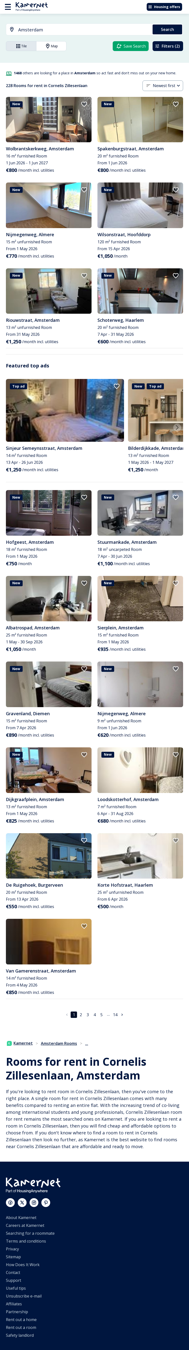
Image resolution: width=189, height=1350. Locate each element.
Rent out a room (21, 1327)
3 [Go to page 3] (88, 1014)
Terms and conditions (26, 1241)
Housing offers (164, 6)
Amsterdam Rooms (59, 1043)
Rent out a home (21, 1319)
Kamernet (20, 1043)
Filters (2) (167, 46)
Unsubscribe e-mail (24, 1296)
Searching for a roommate (30, 1233)
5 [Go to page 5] (101, 1014)
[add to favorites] (84, 104)
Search (167, 29)
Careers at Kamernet (25, 1225)
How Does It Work (23, 1264)
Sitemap (13, 1256)
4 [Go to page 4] (95, 1014)
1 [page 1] (74, 1014)
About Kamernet (21, 1217)
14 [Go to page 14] (115, 1014)
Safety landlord (20, 1335)
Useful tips (16, 1288)
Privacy (12, 1249)
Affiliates (14, 1304)
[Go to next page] (122, 1015)
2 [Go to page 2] (81, 1014)
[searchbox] (84, 30)
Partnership (17, 1311)
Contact (13, 1272)
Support (13, 1280)
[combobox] (76, 30)
